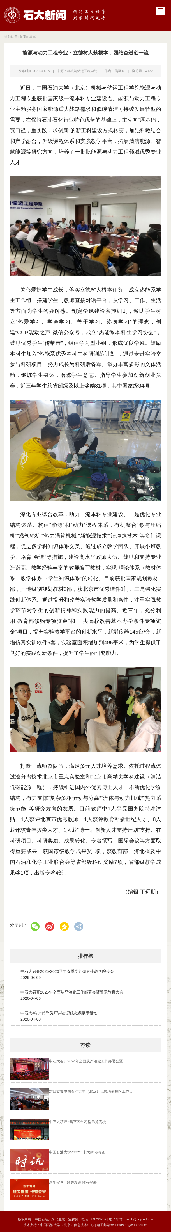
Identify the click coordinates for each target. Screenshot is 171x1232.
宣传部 (73, 1218)
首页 (23, 37)
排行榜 (85, 956)
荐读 (85, 1045)
